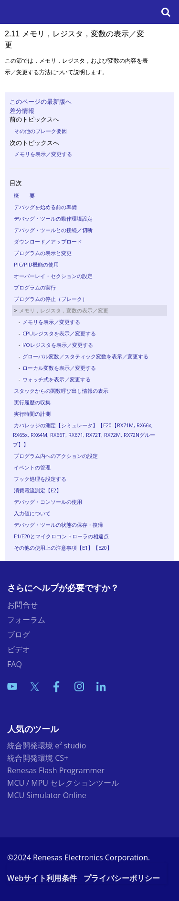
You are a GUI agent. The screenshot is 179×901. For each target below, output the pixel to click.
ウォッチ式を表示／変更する (56, 379)
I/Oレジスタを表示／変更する (57, 344)
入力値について (32, 513)
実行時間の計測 (32, 413)
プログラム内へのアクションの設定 (56, 455)
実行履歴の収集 (32, 402)
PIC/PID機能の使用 (36, 264)
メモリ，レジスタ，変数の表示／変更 (63, 310)
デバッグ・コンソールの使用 (48, 501)
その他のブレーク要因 (40, 130)
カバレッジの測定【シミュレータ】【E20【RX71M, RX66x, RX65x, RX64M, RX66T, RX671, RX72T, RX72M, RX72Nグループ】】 (84, 435)
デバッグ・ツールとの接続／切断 (53, 230)
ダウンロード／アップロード (48, 241)
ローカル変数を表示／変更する (59, 367)
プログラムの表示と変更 (43, 252)
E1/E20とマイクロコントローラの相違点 (61, 536)
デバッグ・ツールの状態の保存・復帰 (58, 524)
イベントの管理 (32, 467)
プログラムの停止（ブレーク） (50, 298)
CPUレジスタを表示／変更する (59, 333)
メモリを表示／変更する (43, 153)
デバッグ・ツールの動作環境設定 (53, 218)
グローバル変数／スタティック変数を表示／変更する (85, 356)
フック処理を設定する (40, 478)
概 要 (24, 195)
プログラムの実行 (35, 287)
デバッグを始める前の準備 (45, 207)
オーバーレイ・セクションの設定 (53, 275)
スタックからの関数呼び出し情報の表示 (61, 390)
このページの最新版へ (41, 101)
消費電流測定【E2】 (38, 490)
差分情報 (22, 110)
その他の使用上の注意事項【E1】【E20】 (63, 547)
